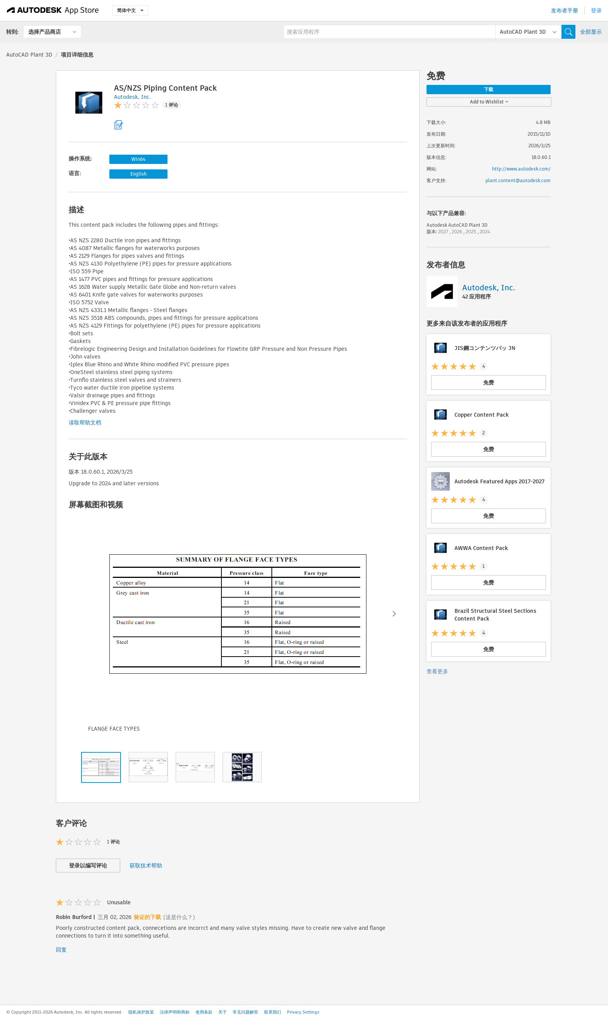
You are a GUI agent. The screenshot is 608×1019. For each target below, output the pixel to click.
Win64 (138, 159)
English (138, 174)
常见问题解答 (245, 1012)
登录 (596, 10)
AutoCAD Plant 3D (29, 55)
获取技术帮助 (146, 865)
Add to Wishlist (489, 101)
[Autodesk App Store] (53, 10)
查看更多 (437, 671)
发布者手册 (564, 10)
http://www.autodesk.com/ (521, 169)
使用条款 (203, 1012)
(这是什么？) (179, 917)
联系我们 (272, 1012)
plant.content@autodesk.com (518, 180)
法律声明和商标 (175, 1012)
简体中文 (130, 10)
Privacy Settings (303, 1012)
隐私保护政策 (141, 1012)
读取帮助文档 (85, 422)
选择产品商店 (44, 32)
